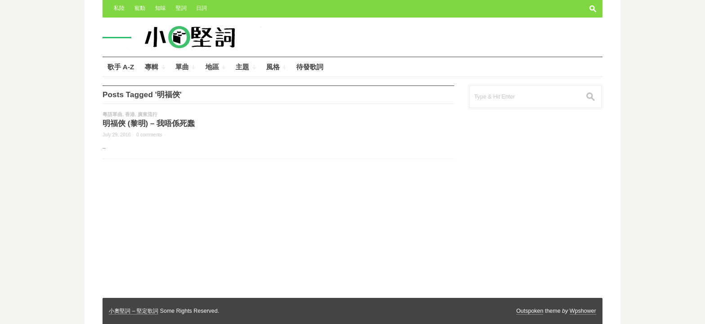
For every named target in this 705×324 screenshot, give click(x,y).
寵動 (139, 8)
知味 (160, 8)
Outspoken (529, 311)
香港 (130, 114)
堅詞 (181, 8)
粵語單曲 (112, 114)
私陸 (119, 8)
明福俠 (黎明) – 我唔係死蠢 (149, 123)
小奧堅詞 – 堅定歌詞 (133, 311)
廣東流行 (147, 114)
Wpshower (583, 311)
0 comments (149, 134)
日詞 (201, 8)
